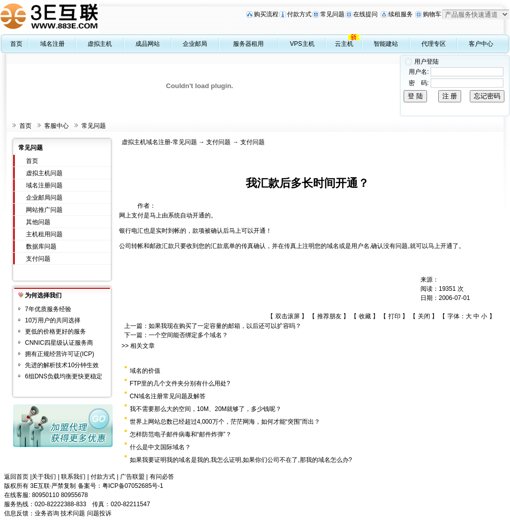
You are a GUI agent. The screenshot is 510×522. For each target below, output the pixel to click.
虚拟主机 (100, 43)
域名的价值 (145, 370)
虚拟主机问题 (44, 173)
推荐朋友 (329, 316)
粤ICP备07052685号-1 (132, 485)
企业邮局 (195, 43)
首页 (16, 43)
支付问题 (38, 258)
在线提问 (365, 14)
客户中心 (481, 43)
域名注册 (52, 43)
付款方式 (299, 14)
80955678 (74, 495)
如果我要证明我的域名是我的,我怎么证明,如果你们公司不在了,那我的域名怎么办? (241, 459)
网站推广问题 (44, 209)
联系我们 (73, 476)
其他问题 (38, 222)
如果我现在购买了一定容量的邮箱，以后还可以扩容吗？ (225, 325)
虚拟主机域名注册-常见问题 (159, 142)
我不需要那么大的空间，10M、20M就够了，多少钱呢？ (206, 409)
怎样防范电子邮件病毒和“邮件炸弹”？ (181, 434)
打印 (394, 316)
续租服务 (400, 14)
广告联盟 (132, 476)
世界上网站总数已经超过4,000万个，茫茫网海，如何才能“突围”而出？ (225, 421)
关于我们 (44, 476)
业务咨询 (47, 513)
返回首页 (16, 476)
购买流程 (266, 14)
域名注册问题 (44, 185)
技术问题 (73, 513)
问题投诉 (99, 513)
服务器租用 (248, 43)
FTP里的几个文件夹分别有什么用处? (180, 383)
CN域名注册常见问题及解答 (168, 396)
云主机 (344, 43)
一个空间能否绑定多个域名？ (188, 335)
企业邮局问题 (44, 197)
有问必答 (162, 476)
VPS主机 (302, 43)
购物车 (432, 14)
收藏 (365, 316)
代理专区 (433, 43)
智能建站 (386, 43)
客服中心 (56, 125)
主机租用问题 (44, 234)
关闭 (424, 316)
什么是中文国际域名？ (160, 447)
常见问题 (332, 14)
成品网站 (147, 43)
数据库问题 (41, 246)
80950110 (45, 495)
